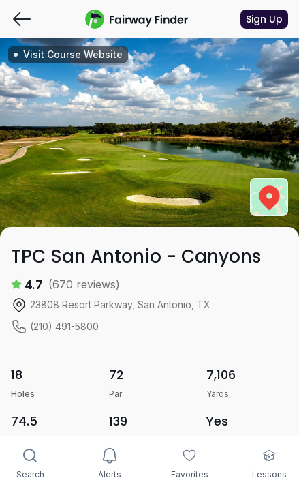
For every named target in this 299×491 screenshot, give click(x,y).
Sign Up (264, 19)
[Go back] (22, 19)
